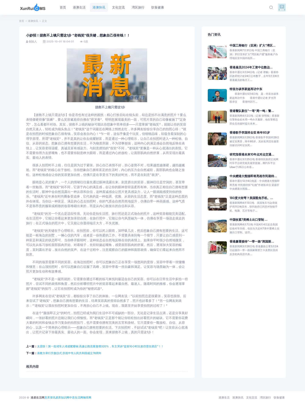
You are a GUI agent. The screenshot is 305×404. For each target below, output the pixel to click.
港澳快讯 (33, 21)
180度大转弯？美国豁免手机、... (251, 198)
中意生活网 (76, 397)
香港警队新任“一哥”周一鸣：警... (252, 111)
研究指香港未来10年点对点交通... (252, 154)
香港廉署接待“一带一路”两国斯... (252, 241)
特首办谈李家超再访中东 (246, 89)
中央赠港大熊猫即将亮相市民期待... (253, 176)
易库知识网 (62, 397)
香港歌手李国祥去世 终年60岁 (250, 132)
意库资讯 (49, 397)
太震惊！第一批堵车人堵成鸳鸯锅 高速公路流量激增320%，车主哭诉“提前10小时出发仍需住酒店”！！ (100, 346)
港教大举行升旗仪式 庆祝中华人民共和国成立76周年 (69, 353)
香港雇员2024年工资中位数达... (251, 67)
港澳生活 (224, 397)
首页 (21, 21)
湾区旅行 (265, 397)
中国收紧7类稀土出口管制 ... (249, 219)
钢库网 (87, 397)
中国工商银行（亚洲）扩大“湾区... (252, 45)
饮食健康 (279, 397)
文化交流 (251, 397)
